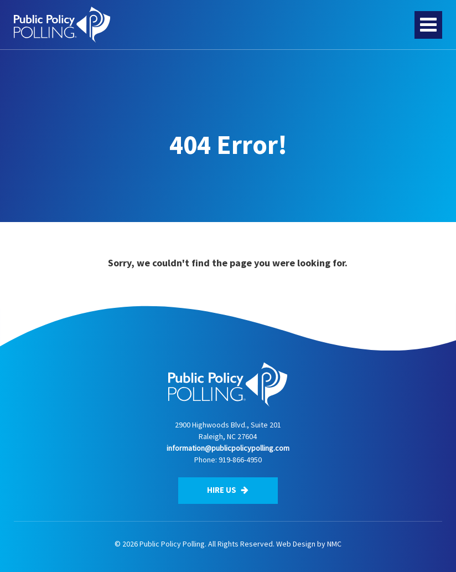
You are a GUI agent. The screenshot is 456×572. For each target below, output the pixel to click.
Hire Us (227, 490)
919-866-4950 (240, 460)
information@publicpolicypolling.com (228, 448)
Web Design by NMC (308, 544)
